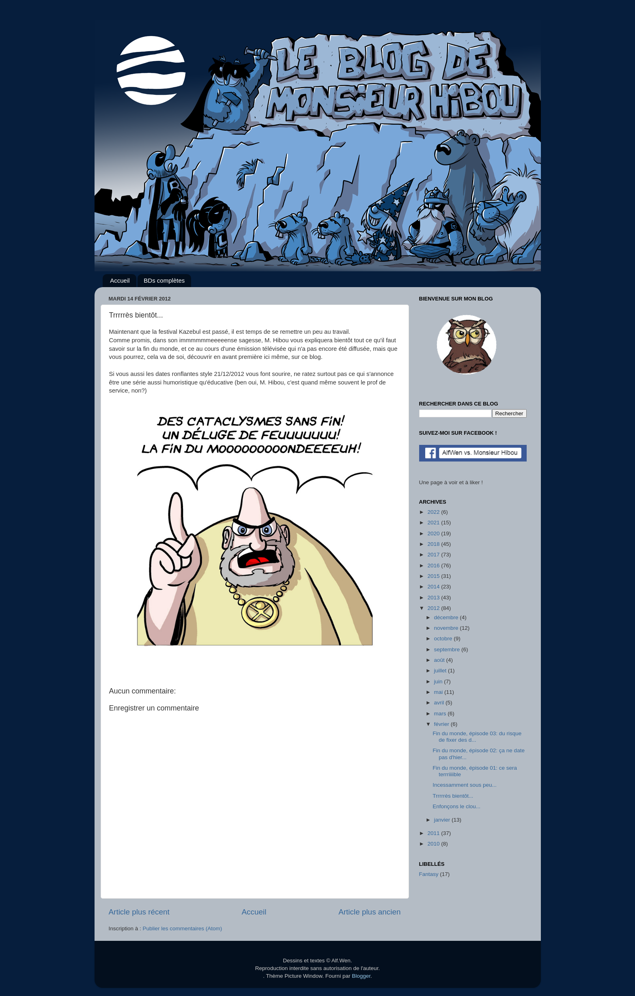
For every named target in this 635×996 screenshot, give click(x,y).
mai (439, 692)
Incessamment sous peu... (465, 785)
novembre (447, 628)
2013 (434, 598)
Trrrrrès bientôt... (453, 796)
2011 (434, 833)
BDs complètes (164, 280)
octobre (444, 638)
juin (439, 681)
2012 (434, 608)
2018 (434, 544)
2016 (434, 565)
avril (440, 703)
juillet (441, 671)
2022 (434, 512)
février (442, 724)
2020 (434, 533)
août (440, 660)
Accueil (119, 280)
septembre (448, 649)
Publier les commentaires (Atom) (182, 928)
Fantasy (429, 874)
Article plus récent (139, 912)
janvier (443, 820)
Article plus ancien (369, 912)
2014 (434, 587)
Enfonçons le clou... (456, 806)
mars (441, 714)
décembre (447, 617)
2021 (434, 522)
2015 (434, 576)
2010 (434, 844)
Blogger (361, 976)
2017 (434, 555)
